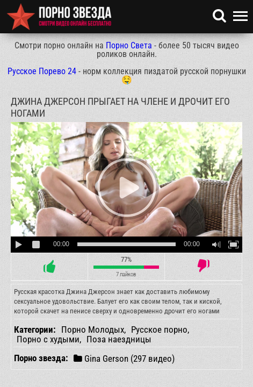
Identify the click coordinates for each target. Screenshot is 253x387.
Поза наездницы (118, 339)
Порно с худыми (48, 339)
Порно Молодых (92, 329)
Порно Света (129, 45)
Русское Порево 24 (42, 71)
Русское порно (159, 329)
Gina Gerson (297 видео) (124, 358)
